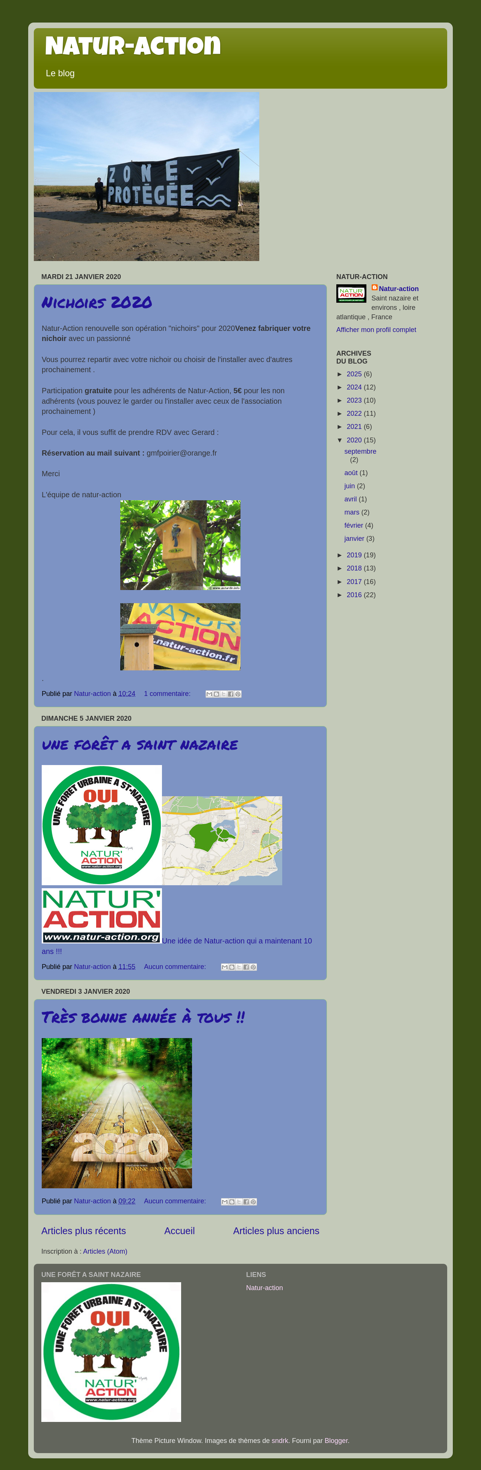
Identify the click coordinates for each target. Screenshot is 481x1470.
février (355, 525)
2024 (355, 387)
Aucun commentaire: (176, 966)
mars (353, 512)
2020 (355, 440)
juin (351, 486)
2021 (355, 426)
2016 (355, 595)
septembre (361, 451)
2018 (355, 568)
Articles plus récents (83, 1231)
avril (352, 499)
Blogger (336, 1440)
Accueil (179, 1231)
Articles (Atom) (105, 1251)
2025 (355, 374)
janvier (355, 538)
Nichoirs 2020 (97, 301)
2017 (355, 582)
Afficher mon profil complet (376, 330)
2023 (355, 400)
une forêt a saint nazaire (140, 743)
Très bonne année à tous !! (143, 1016)
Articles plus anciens (276, 1231)
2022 (355, 413)
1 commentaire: (168, 693)
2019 (355, 555)
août (352, 473)
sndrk (280, 1440)
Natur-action (133, 49)
